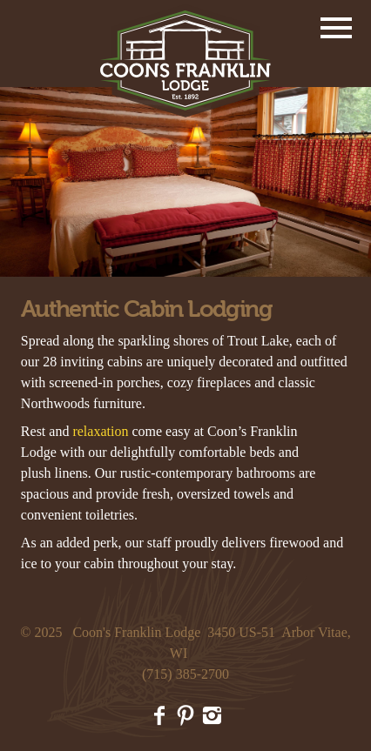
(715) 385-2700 (185, 674)
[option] (185, 182)
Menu (336, 27)
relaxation (100, 431)
